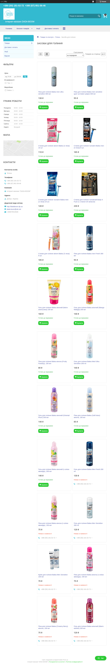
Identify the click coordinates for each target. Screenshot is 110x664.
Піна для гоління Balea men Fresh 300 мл (88, 255)
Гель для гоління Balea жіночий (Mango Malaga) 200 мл (89, 308)
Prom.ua (65, 660)
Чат (101, 658)
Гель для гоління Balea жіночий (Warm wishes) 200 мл (88, 627)
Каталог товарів (23, 28)
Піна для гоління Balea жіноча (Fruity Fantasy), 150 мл (52, 362)
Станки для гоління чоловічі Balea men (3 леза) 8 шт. (89, 147)
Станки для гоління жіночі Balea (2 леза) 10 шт (54, 147)
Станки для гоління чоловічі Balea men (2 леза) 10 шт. (53, 201)
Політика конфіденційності (74, 662)
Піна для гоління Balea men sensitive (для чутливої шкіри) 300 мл (88, 93)
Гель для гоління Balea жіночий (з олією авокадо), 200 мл (53, 470)
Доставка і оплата (52, 28)
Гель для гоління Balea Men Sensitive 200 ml (88, 524)
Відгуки (7, 56)
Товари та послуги (46, 37)
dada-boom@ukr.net (14, 209)
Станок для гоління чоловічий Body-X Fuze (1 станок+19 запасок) (88, 201)
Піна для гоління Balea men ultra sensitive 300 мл (50, 93)
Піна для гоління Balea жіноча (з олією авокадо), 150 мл (53, 524)
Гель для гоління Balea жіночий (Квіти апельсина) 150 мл (53, 308)
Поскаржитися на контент (57, 662)
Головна (9, 28)
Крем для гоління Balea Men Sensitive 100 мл (53, 576)
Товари (7, 43)
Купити (44, 107)
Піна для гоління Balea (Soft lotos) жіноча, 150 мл (87, 416)
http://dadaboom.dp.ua (15, 206)
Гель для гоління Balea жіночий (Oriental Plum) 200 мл (53, 416)
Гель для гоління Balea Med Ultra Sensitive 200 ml (86, 362)
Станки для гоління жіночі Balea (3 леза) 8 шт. (54, 255)
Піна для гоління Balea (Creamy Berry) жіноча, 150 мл (53, 627)
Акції (38, 28)
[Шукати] (99, 16)
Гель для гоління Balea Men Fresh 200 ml (88, 470)
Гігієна (57, 37)
